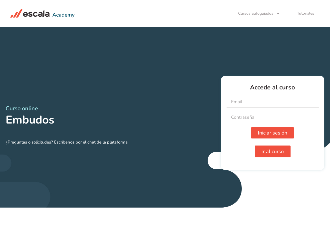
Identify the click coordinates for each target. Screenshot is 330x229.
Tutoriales (305, 13)
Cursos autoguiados (259, 13)
